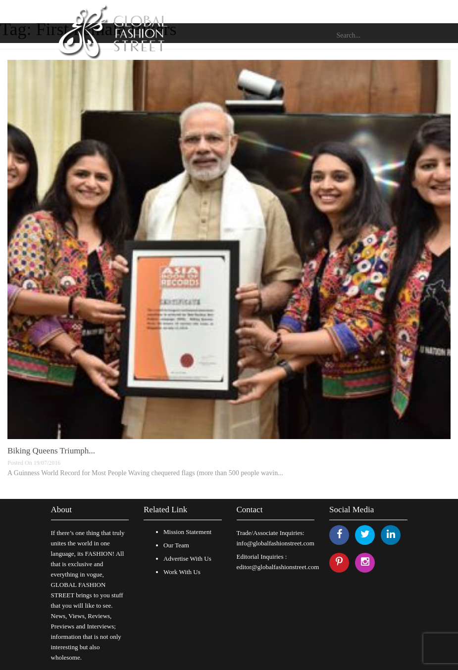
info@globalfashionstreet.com (275, 543)
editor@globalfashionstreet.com (278, 567)
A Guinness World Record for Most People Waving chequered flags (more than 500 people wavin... (145, 473)
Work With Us (182, 572)
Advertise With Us (187, 558)
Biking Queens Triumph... (51, 450)
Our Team (176, 545)
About (61, 509)
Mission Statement (187, 532)
